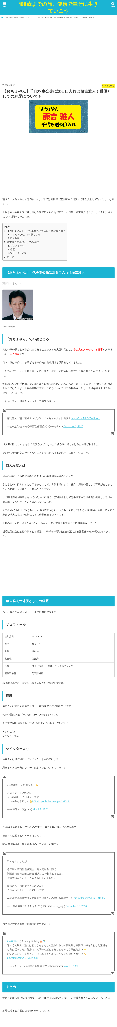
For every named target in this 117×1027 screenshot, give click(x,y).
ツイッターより (18, 253)
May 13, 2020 (70, 966)
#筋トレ (36, 801)
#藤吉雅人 (12, 941)
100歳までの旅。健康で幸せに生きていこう (58, 7)
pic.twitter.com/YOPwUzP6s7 (22, 958)
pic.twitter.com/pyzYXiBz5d (55, 801)
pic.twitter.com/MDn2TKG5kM (90, 898)
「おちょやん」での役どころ (25, 234)
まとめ (10, 257)
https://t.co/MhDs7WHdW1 (85, 418)
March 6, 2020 (40, 809)
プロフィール (17, 246)
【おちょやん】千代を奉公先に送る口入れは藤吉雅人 (36, 231)
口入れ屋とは (17, 238)
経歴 (12, 249)
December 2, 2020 (73, 426)
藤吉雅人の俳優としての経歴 (23, 242)
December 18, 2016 (76, 906)
